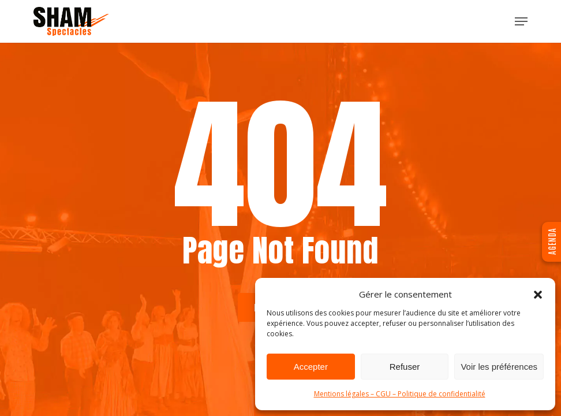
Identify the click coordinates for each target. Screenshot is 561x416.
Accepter (311, 367)
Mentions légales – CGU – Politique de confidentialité (399, 394)
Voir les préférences (499, 367)
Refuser (405, 367)
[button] (538, 294)
